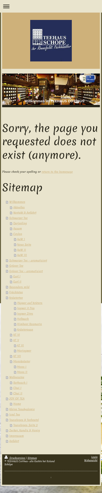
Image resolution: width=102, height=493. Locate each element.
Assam (17, 228)
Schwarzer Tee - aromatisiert (28, 260)
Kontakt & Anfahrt (24, 212)
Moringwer (24, 351)
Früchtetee (16, 292)
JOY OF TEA (16, 398)
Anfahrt (14, 441)
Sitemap (32, 458)
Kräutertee (16, 298)
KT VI (16, 335)
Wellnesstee (16, 377)
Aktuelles (19, 207)
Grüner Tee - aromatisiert (26, 271)
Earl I (16, 276)
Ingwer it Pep (25, 308)
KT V (16, 340)
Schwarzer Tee (18, 218)
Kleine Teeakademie (22, 409)
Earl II (17, 282)
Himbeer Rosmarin (29, 324)
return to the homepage (57, 172)
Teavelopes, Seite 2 (25, 425)
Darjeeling (20, 223)
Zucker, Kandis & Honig (24, 430)
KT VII (17, 356)
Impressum (16, 436)
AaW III (22, 255)
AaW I (21, 239)
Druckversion (15, 458)
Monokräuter (21, 361)
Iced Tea (14, 414)
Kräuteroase (25, 329)
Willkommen (17, 202)
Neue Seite (24, 244)
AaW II (21, 250)
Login (94, 457)
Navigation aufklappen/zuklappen (51, 6)
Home (17, 404)
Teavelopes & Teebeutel (24, 420)
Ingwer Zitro (25, 314)
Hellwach (23, 319)
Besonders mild (19, 287)
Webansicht (90, 460)
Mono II (22, 372)
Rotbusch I (20, 383)
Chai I (17, 388)
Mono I (21, 367)
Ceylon (17, 234)
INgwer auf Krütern (29, 303)
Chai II (17, 393)
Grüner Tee (16, 266)
